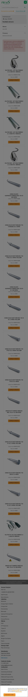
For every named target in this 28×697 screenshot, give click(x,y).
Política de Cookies (20, 689)
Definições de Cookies (15, 690)
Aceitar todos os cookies (9, 694)
